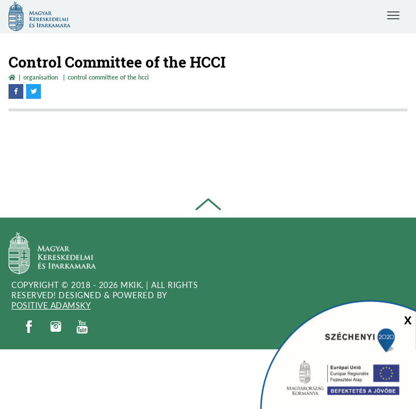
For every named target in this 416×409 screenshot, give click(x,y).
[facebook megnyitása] (16, 91)
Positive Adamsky (51, 305)
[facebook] (29, 326)
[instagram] (55, 326)
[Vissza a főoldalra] (12, 77)
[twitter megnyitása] (33, 91)
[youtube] (82, 327)
